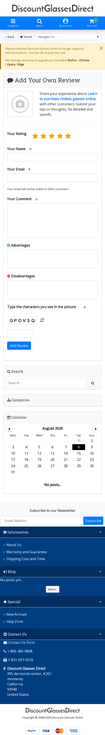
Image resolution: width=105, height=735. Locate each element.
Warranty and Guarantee (26, 552)
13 (52, 453)
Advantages (18, 245)
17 (13, 459)
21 (66, 459)
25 (26, 465)
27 (52, 465)
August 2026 (52, 428)
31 (13, 472)
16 (92, 453)
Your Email (15, 169)
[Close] (101, 48)
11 (26, 453)
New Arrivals (16, 614)
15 (79, 453)
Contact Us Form (19, 642)
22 (79, 459)
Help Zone (14, 621)
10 (13, 453)
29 (79, 465)
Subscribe (93, 520)
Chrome (84, 60)
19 (39, 459)
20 (52, 459)
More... (52, 589)
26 (39, 465)
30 (92, 465)
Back (9, 37)
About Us (13, 544)
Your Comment (19, 199)
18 (26, 459)
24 (13, 465)
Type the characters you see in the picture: (41, 306)
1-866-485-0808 (19, 651)
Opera (11, 64)
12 (39, 453)
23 (92, 459)
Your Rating (16, 133)
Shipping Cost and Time (25, 558)
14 (66, 453)
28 (66, 465)
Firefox (72, 60)
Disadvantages (21, 276)
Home (26, 37)
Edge (21, 64)
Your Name (16, 148)
